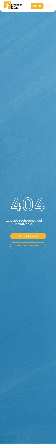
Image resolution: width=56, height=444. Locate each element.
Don (37, 5)
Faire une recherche (28, 245)
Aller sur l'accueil (28, 236)
